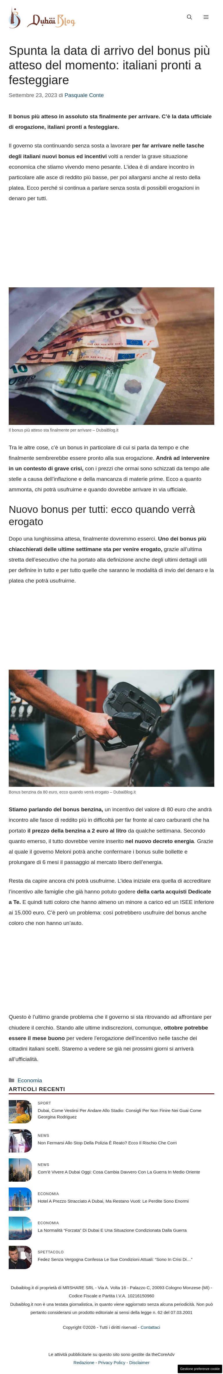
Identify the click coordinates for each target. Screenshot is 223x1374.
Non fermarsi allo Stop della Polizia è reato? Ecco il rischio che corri (107, 1142)
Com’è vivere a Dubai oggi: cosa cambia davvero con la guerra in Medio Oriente (119, 1171)
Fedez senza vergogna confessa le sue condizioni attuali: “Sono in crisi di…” (115, 1259)
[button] (189, 17)
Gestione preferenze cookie (200, 1369)
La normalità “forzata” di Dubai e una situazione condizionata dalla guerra (112, 1230)
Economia (29, 1080)
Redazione (83, 1362)
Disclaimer (139, 1362)
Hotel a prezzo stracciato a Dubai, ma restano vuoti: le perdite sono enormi (113, 1201)
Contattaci (150, 1327)
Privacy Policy (111, 1362)
